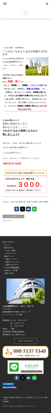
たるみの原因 (8, 48)
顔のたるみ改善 (17, 202)
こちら (40, 397)
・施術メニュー (8, 256)
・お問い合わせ (8, 273)
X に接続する (8, 384)
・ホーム (6, 245)
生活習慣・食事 (36, 202)
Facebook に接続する (9, 387)
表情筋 (45, 202)
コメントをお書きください (13, 216)
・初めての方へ (8, 248)
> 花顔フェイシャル (12, 262)
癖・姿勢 (27, 202)
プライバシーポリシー (9, 406)
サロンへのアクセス (25, 341)
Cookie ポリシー (21, 406)
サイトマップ (31, 406)
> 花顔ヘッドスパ (11, 259)
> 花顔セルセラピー (12, 265)
